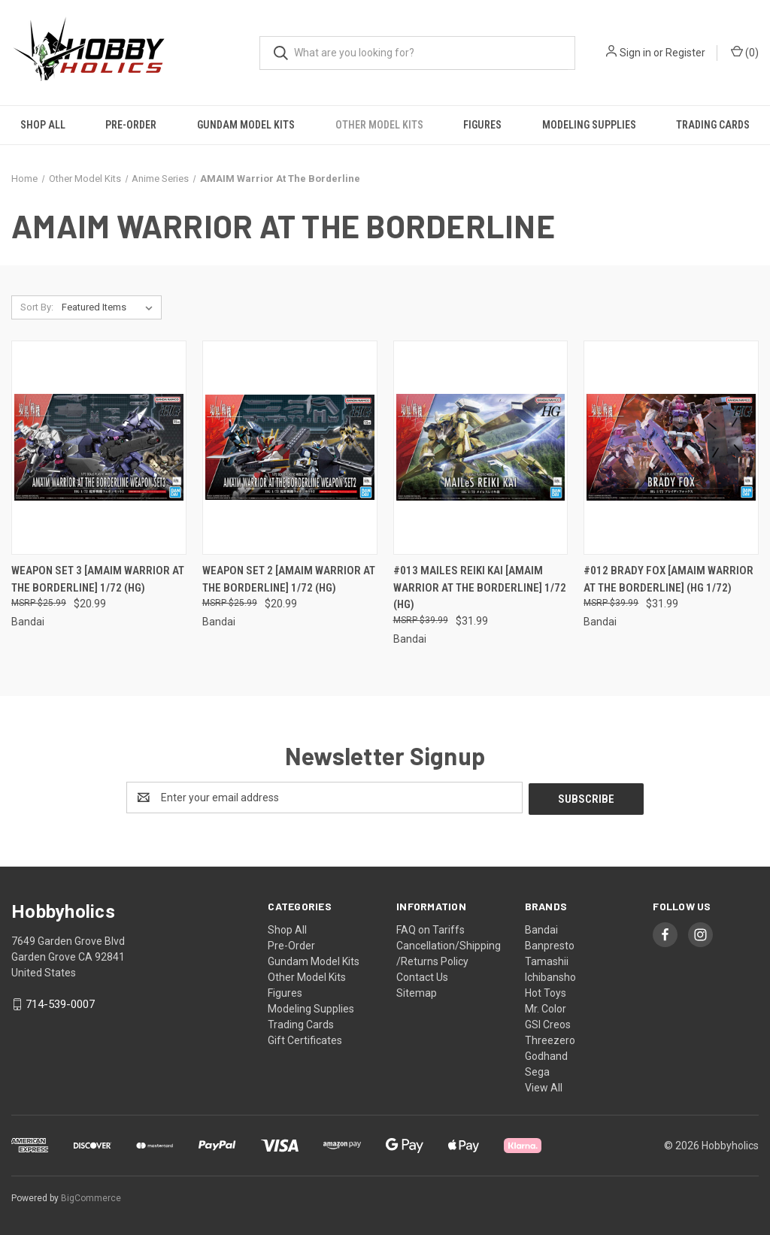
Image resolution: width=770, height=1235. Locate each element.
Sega (537, 1070)
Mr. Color (545, 1007)
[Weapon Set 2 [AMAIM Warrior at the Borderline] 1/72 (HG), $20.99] (289, 448)
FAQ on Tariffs (430, 928)
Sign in (635, 53)
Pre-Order (130, 125)
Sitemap (416, 991)
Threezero (550, 1039)
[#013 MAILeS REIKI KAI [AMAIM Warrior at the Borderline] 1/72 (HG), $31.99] (480, 448)
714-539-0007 (60, 1002)
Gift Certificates (305, 1039)
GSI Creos (548, 1023)
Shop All (42, 125)
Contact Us (422, 976)
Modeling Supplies (589, 125)
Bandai (541, 928)
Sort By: (36, 307)
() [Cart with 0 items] (745, 52)
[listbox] (110, 307)
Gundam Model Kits (246, 125)
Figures (482, 125)
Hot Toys (545, 991)
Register (685, 53)
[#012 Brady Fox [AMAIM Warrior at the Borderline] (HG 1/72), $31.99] (671, 448)
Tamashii (546, 960)
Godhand (546, 1055)
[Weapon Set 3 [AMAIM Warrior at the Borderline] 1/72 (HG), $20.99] (98, 448)
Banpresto (549, 944)
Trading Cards (301, 1023)
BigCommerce (91, 1196)
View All (543, 1086)
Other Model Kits (379, 125)
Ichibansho (550, 976)
